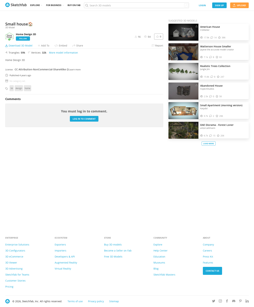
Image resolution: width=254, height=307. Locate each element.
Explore (35, 5)
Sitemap (114, 301)
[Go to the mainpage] (16, 5)
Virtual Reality (63, 268)
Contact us (212, 270)
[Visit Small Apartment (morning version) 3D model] (183, 110)
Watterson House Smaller (215, 46)
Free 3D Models (113, 256)
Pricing (9, 286)
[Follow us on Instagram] (220, 301)
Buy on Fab (74, 5)
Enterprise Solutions (17, 244)
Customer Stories (15, 280)
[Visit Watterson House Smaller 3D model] (183, 51)
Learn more (74, 157)
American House (210, 26)
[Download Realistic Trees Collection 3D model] (196, 65)
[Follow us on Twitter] (213, 301)
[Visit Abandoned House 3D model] (183, 91)
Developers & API (65, 256)
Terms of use (75, 301)
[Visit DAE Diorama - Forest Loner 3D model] (183, 130)
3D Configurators (15, 250)
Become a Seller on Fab (118, 250)
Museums (159, 262)
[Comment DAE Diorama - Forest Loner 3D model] (212, 135)
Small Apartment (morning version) (221, 105)
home (27, 176)
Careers (207, 250)
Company (208, 244)
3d (11, 176)
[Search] (136, 5)
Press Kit (208, 256)
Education (159, 256)
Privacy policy (96, 301)
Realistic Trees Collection (215, 66)
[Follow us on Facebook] (227, 301)
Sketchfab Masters (164, 274)
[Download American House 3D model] (196, 26)
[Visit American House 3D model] (183, 32)
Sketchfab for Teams (17, 274)
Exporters (60, 244)
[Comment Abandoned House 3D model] (211, 96)
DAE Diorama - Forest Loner (217, 125)
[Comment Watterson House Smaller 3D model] (211, 57)
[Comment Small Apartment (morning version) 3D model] (211, 116)
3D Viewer (11, 262)
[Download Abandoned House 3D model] (196, 84)
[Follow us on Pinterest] (240, 301)
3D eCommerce (14, 256)
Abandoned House (211, 85)
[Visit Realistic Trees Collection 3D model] (183, 71)
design (19, 176)
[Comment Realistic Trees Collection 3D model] (213, 76)
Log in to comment (84, 207)
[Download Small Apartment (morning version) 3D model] (196, 104)
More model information (63, 141)
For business (53, 5)
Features (208, 262)
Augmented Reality (66, 262)
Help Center (160, 250)
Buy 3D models (113, 244)
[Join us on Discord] (233, 301)
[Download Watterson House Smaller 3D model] (196, 45)
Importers (60, 250)
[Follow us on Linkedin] (247, 301)
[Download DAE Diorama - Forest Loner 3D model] (196, 124)
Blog (156, 268)
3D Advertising (14, 268)
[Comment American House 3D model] (214, 37)
